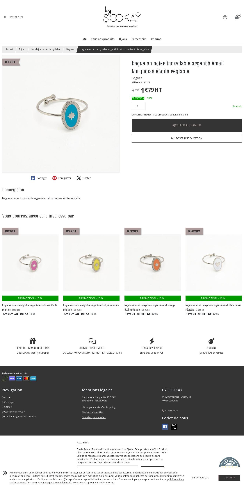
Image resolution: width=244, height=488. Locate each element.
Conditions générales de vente (19, 416)
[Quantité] (138, 106)
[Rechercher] (5, 17)
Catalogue (8, 402)
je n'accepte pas (200, 477)
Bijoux (22, 49)
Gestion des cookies (92, 412)
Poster (84, 178)
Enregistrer (61, 178)
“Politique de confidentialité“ (57, 482)
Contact (7, 406)
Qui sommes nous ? (13, 411)
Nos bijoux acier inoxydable (45, 49)
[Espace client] (225, 17)
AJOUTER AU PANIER (186, 125)
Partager (39, 178)
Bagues (70, 49)
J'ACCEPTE (230, 477)
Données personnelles (94, 417)
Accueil (9, 49)
